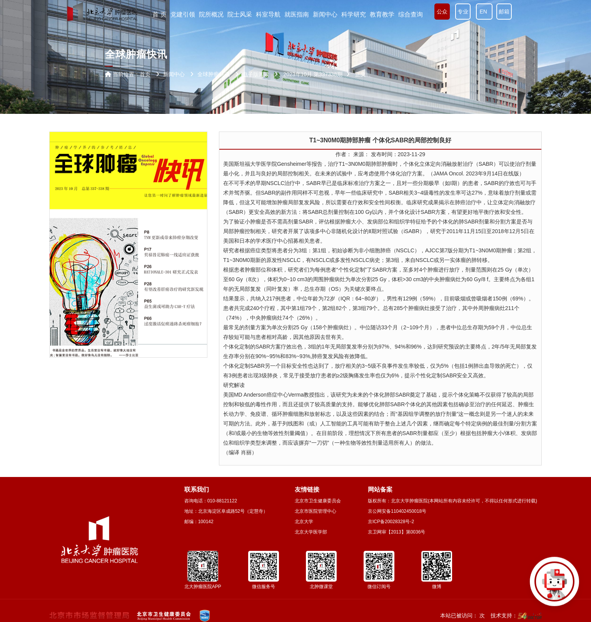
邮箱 (504, 11)
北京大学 (304, 521)
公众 (442, 11)
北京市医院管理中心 (315, 511)
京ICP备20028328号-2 (391, 521)
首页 (145, 74)
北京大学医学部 (311, 532)
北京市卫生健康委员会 (318, 501)
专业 (462, 11)
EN (484, 11)
